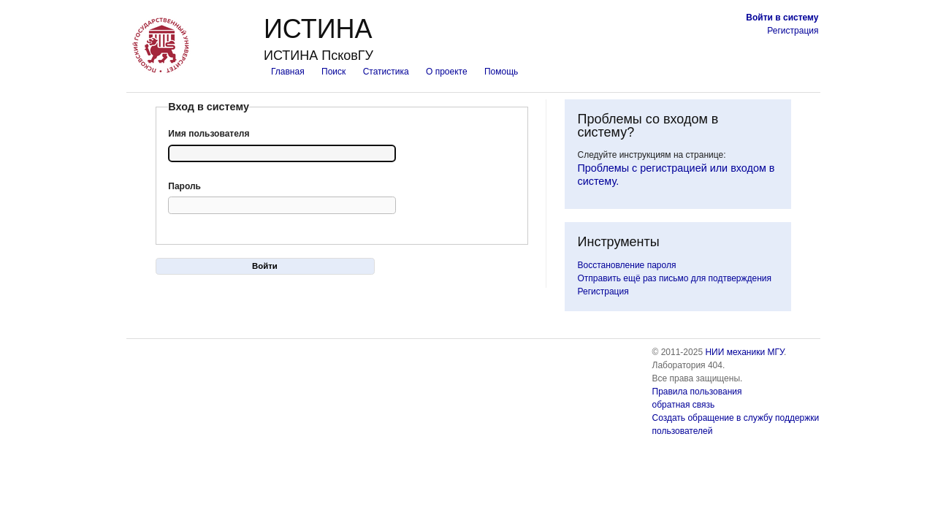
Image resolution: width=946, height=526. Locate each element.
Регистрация (792, 31)
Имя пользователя (208, 134)
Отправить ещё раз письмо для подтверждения (675, 278)
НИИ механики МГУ (744, 352)
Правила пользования (697, 391)
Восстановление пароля (627, 265)
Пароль (184, 186)
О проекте (447, 71)
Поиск (333, 71)
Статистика (386, 71)
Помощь (501, 71)
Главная (288, 71)
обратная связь (683, 405)
